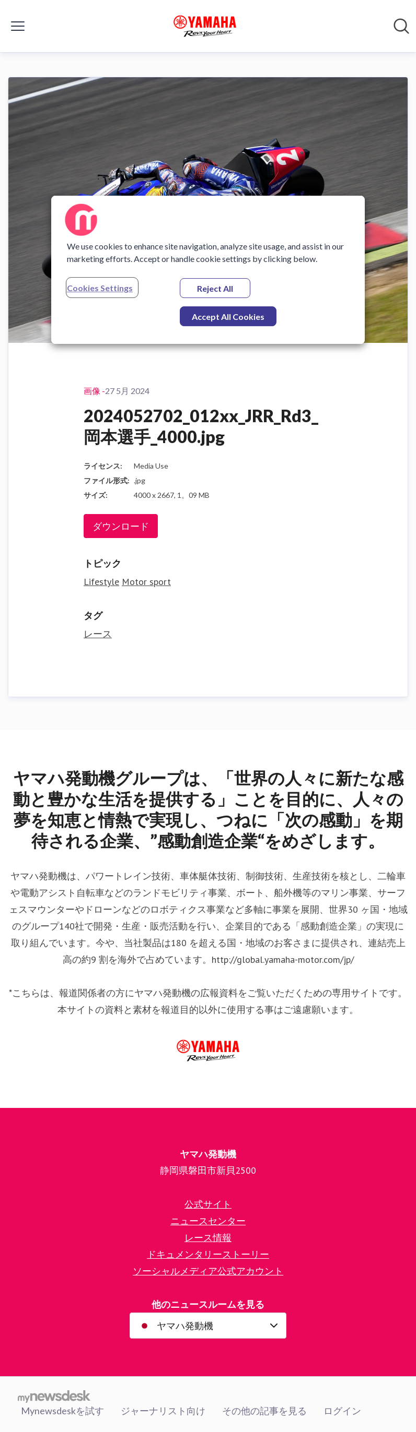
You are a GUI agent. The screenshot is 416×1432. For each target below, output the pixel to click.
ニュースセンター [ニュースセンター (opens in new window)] (208, 1220)
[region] (208, 270)
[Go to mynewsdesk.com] (54, 1396)
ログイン (342, 1410)
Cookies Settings (100, 288)
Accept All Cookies (228, 316)
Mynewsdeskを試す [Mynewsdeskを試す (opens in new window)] (62, 1410)
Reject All (215, 288)
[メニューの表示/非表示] (17, 26)
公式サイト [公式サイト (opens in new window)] (208, 1204)
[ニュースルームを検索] (401, 26)
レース (98, 634)
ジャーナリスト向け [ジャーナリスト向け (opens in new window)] (163, 1410)
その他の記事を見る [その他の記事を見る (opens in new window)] (264, 1410)
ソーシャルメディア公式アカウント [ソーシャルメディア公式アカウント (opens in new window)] (208, 1270)
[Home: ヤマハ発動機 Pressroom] (205, 26)
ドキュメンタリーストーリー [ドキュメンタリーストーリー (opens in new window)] (208, 1254)
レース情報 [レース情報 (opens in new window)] (208, 1237)
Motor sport (146, 582)
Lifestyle (101, 582)
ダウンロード (121, 526)
